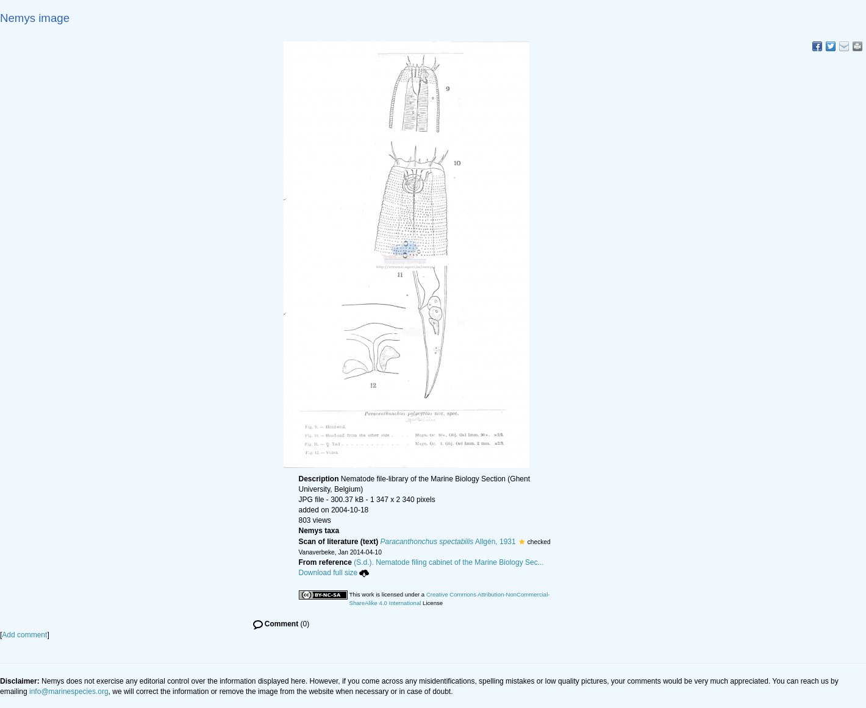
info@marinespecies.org (69, 691)
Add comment (24, 635)
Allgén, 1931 (448, 541)
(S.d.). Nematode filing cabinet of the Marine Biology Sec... (449, 562)
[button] (522, 542)
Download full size (334, 572)
